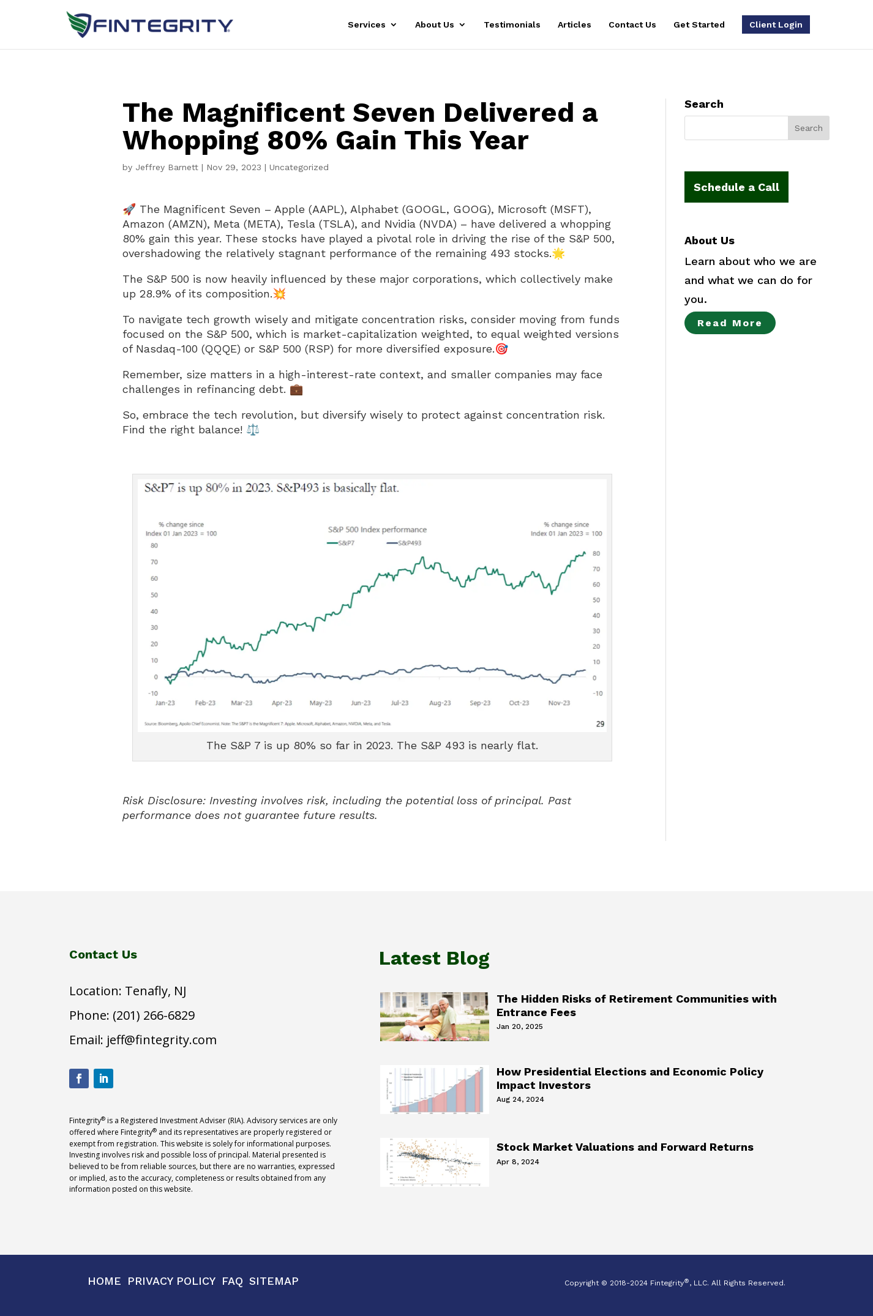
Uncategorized (299, 167)
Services (367, 24)
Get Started (699, 24)
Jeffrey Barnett (166, 167)
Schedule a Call (736, 187)
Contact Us (632, 24)
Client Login (776, 24)
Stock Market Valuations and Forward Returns (625, 1146)
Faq (232, 1280)
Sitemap (274, 1280)
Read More (730, 323)
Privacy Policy (171, 1280)
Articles (574, 24)
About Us (434, 24)
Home (104, 1280)
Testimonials (512, 24)
